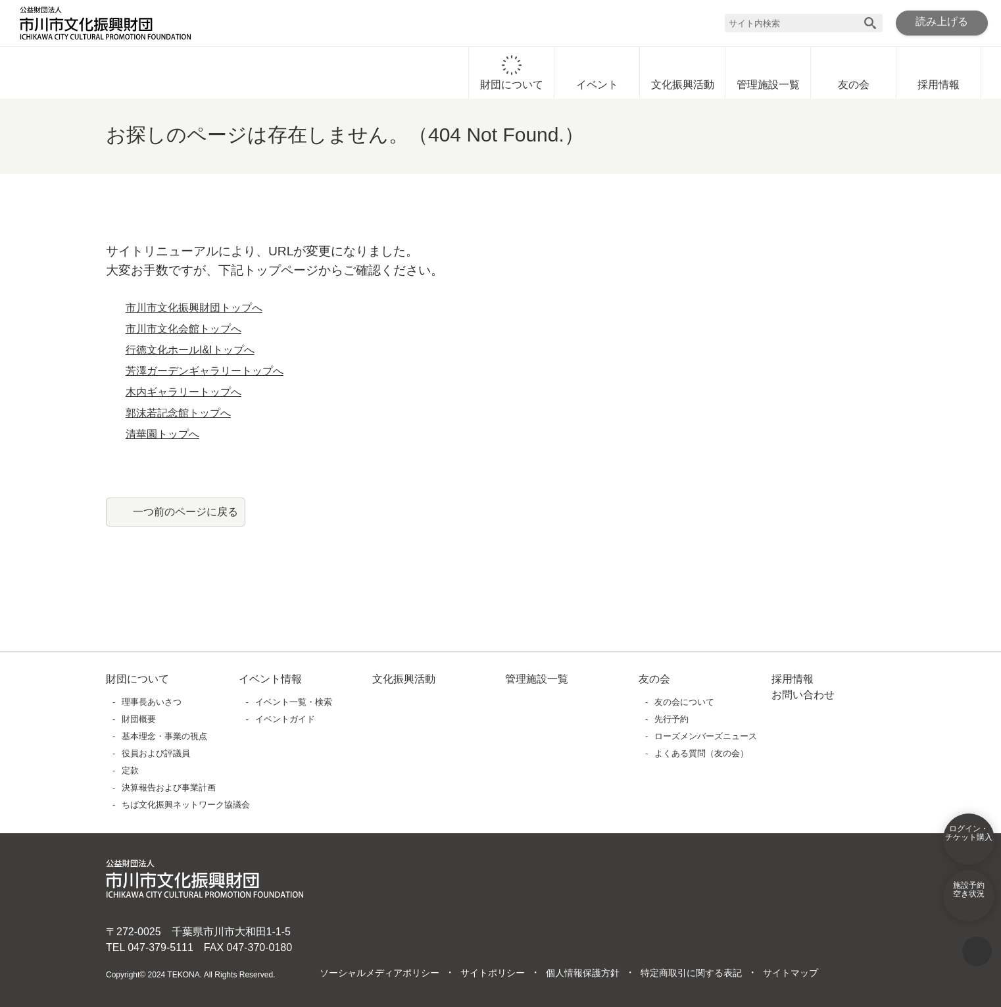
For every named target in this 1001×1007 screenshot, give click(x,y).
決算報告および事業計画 (169, 787)
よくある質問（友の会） (702, 753)
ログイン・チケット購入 (968, 841)
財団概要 (139, 719)
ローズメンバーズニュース (705, 736)
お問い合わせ (803, 695)
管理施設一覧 (768, 73)
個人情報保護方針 (582, 973)
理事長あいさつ (152, 702)
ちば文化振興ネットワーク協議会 (186, 804)
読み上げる (942, 22)
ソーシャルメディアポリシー (379, 973)
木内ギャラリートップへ (183, 392)
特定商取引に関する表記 (690, 973)
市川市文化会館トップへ (183, 329)
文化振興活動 (682, 73)
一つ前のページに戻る (185, 511)
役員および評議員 (156, 753)
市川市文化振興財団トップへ (194, 308)
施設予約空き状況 (969, 898)
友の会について (685, 702)
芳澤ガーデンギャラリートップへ (204, 371)
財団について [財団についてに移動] (511, 73)
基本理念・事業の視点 (165, 736)
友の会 (853, 73)
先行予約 (672, 719)
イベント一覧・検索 (293, 702)
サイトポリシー (492, 973)
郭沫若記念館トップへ (178, 413)
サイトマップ (790, 973)
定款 (130, 770)
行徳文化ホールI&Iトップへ (190, 350)
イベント (597, 73)
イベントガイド (285, 719)
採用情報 (938, 73)
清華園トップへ (162, 434)
